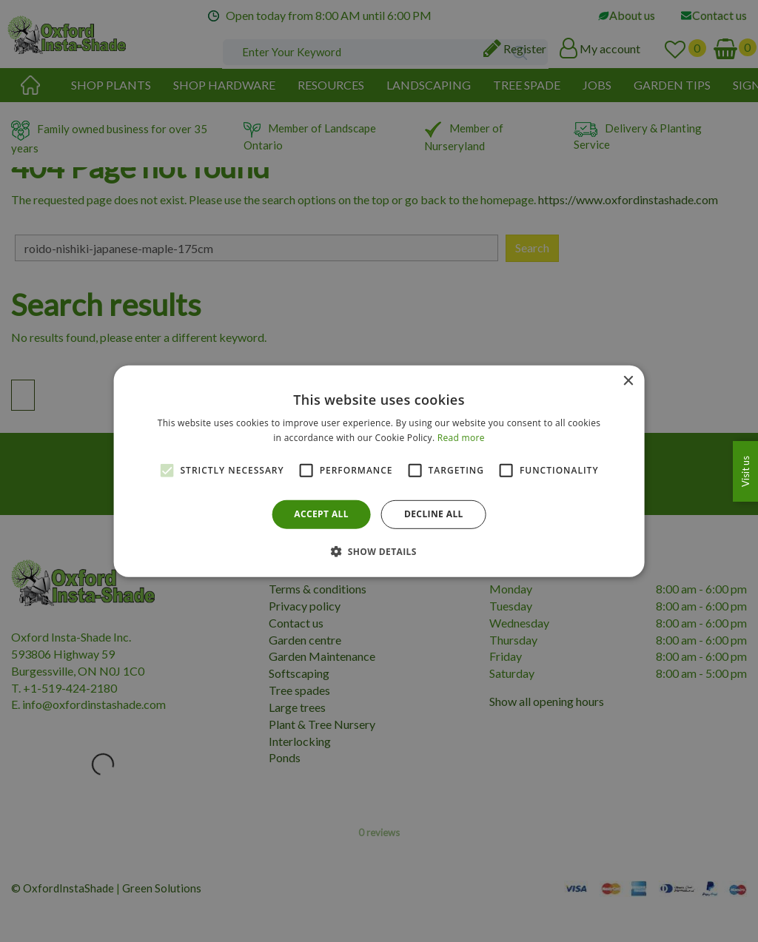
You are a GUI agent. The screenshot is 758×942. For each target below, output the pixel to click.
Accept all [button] (321, 514)
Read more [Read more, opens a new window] (461, 437)
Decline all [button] (433, 514)
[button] (379, 551)
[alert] (379, 471)
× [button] (627, 380)
